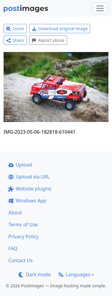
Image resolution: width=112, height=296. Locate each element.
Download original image (60, 28)
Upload (20, 164)
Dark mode (35, 274)
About (15, 212)
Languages (74, 274)
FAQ (12, 248)
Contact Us (20, 260)
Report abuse (48, 40)
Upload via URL (29, 176)
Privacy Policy (23, 236)
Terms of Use (23, 224)
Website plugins (29, 188)
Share (15, 40)
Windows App (27, 200)
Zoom (15, 28)
